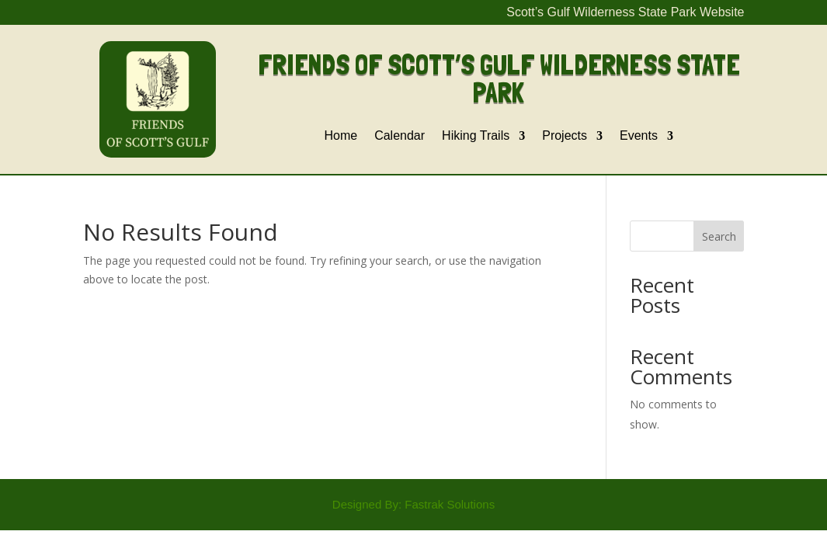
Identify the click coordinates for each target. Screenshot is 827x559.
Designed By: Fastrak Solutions (413, 504)
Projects (564, 136)
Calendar (399, 136)
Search (719, 236)
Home (340, 136)
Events (639, 136)
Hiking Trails (475, 136)
